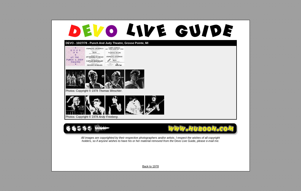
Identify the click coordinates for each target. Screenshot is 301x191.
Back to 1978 (150, 166)
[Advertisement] (151, 154)
